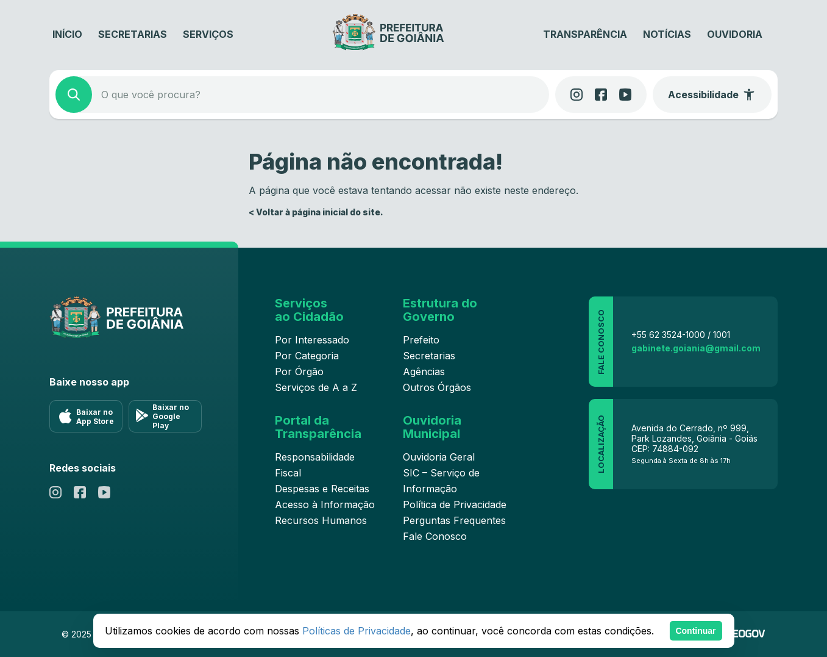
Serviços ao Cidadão (309, 310)
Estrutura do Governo (440, 310)
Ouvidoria (734, 34)
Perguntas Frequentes (454, 520)
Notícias (667, 34)
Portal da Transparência (318, 427)
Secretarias (132, 34)
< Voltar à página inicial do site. (316, 212)
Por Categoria (307, 356)
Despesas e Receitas (322, 489)
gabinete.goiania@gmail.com (696, 348)
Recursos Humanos (321, 520)
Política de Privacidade (454, 504)
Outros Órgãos (437, 387)
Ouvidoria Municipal (432, 427)
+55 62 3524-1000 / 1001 (680, 334)
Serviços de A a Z (316, 387)
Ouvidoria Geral (439, 457)
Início (67, 34)
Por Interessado (312, 340)
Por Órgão (299, 371)
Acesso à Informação (325, 504)
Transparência (585, 34)
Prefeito (421, 340)
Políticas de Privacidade (356, 631)
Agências (424, 371)
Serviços (208, 34)
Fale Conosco (435, 536)
